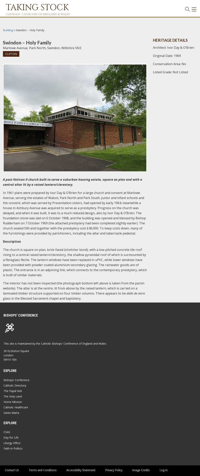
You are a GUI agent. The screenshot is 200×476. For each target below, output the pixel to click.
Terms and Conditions (43, 470)
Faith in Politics (13, 448)
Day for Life (11, 437)
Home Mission (13, 402)
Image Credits (141, 470)
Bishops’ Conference (16, 380)
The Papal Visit (13, 391)
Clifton (11, 54)
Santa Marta (11, 413)
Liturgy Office (12, 443)
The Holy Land (13, 396)
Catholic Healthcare (16, 407)
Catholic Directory (15, 385)
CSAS (7, 432)
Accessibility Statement (81, 470)
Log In (164, 470)
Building (8, 30)
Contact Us (12, 470)
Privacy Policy (113, 470)
